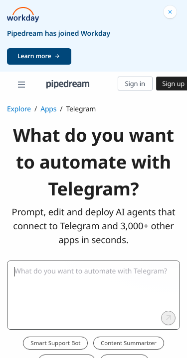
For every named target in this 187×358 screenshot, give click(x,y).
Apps (48, 109)
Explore (19, 109)
